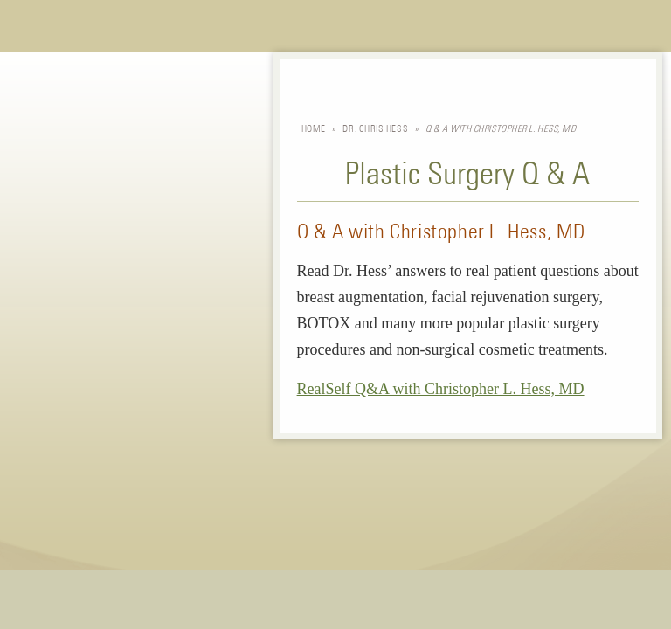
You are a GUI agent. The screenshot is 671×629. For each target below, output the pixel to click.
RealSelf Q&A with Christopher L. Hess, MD (441, 388)
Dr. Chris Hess (375, 129)
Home (313, 129)
